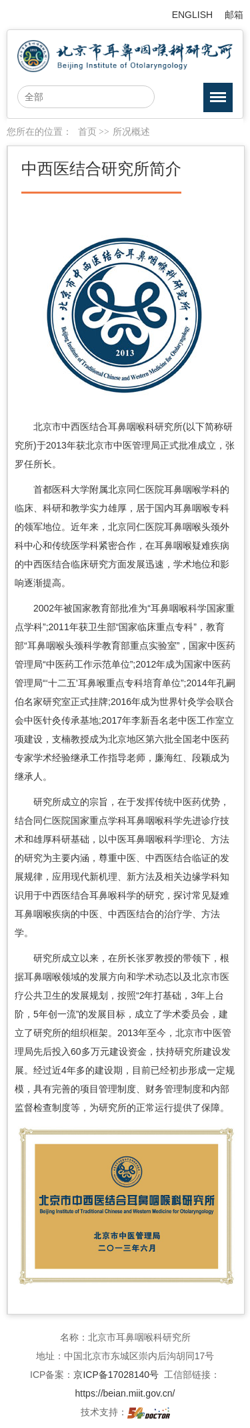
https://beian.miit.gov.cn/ (125, 1393)
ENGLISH (192, 14)
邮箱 (234, 14)
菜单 (214, 99)
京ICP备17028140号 (116, 1374)
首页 (87, 132)
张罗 (145, 958)
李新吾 (145, 720)
